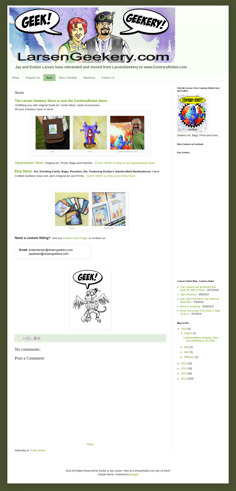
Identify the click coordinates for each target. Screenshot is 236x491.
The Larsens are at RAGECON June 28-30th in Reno (198, 289)
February (189, 357)
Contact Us (108, 77)
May (187, 347)
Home (15, 77)
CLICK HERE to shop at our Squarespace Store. (125, 162)
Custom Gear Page (75, 238)
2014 (184, 368)
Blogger (134, 474)
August (188, 333)
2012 (184, 378)
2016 (184, 328)
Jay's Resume (188, 294)
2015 (184, 363)
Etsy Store (23, 171)
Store (49, 77)
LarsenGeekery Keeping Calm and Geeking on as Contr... (200, 339)
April (187, 352)
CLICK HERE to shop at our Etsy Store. (111, 175)
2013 (184, 373)
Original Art (33, 77)
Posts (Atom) (38, 450)
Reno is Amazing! (190, 306)
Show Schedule (68, 77)
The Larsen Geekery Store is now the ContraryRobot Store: (61, 101)
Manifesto (89, 77)
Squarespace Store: (29, 163)
